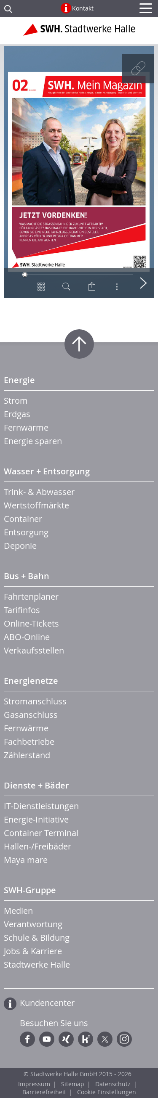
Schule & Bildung (37, 937)
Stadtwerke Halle (37, 964)
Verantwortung (33, 924)
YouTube (46, 1039)
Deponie (20, 545)
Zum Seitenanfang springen (79, 344)
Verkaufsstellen (34, 650)
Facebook (27, 1039)
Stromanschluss (35, 701)
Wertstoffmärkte (36, 505)
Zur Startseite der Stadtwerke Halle (79, 33)
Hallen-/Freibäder (37, 846)
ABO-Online (27, 637)
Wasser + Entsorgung (47, 471)
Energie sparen (33, 441)
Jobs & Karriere (33, 951)
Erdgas (17, 414)
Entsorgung (26, 532)
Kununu (85, 1039)
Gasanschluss (31, 714)
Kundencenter (47, 1002)
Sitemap (72, 1084)
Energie (19, 380)
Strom (16, 400)
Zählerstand (27, 755)
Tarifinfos (22, 610)
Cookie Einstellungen (106, 1092)
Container (23, 518)
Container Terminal (41, 833)
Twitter (104, 1039)
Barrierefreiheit (44, 1092)
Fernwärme (26, 427)
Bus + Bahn (26, 576)
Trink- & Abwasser (39, 491)
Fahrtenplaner (31, 596)
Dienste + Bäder (36, 785)
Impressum (34, 1084)
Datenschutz (113, 1084)
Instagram (124, 1039)
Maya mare (26, 859)
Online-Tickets (31, 623)
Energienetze (31, 680)
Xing (66, 1039)
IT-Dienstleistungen (41, 806)
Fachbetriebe (29, 741)
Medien (18, 910)
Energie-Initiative (36, 819)
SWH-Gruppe (30, 890)
